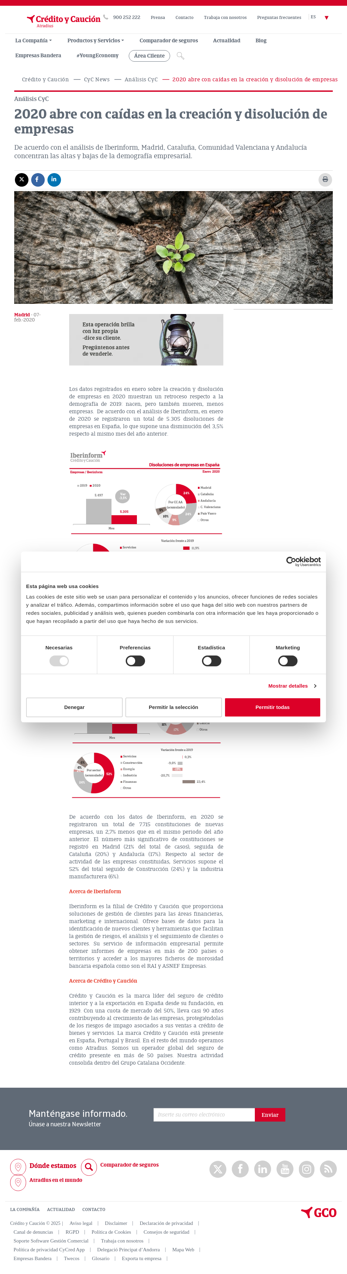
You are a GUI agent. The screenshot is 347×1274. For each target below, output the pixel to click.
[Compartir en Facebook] (37, 179)
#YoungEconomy (98, 55)
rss (328, 1169)
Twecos (72, 1258)
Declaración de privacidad (166, 1223)
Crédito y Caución (45, 79)
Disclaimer (116, 1223)
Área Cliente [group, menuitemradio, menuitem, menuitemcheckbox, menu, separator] (149, 56)
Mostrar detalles (288, 686)
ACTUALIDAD (61, 1209)
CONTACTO (93, 1209)
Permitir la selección (173, 707)
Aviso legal (81, 1223)
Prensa (158, 17)
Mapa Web (183, 1249)
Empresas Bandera (38, 55)
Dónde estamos (52, 1166)
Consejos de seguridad (166, 1232)
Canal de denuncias (33, 1232)
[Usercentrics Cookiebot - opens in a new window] (291, 562)
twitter (218, 1169)
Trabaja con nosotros (225, 17)
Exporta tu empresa (142, 1258)
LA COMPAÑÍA (25, 1209)
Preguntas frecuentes (279, 17)
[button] (146, 340)
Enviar (270, 1115)
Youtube (285, 1169)
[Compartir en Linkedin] (54, 179)
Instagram (306, 1169)
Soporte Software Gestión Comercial (51, 1241)
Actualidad (226, 40)
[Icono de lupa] (180, 56)
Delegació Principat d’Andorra (128, 1249)
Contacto (184, 17)
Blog (261, 40)
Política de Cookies (111, 1232)
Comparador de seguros (169, 40)
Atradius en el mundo (55, 1180)
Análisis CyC (141, 79)
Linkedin (262, 1169)
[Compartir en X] (21, 179)
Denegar (74, 707)
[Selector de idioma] (324, 17)
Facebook (240, 1169)
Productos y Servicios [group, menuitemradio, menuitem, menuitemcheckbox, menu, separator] (93, 40)
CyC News (97, 79)
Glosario (100, 1258)
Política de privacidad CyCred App (49, 1249)
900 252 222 (126, 17)
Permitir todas (273, 707)
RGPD (72, 1232)
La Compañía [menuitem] (31, 40)
